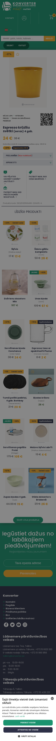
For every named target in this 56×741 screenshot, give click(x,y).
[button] (28, 736)
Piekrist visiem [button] (28, 722)
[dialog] (28, 370)
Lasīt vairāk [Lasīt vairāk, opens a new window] (20, 716)
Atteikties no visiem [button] (28, 730)
